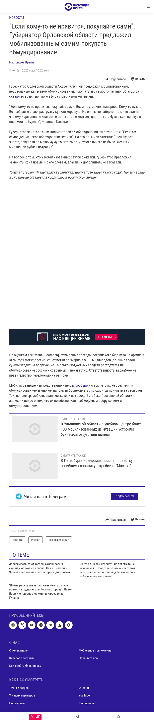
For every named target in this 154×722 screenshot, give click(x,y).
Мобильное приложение (95, 650)
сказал (14, 96)
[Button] (115, 79)
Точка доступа (19, 688)
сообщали (82, 385)
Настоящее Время (21, 62)
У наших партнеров (22, 695)
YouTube (84, 695)
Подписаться (125, 496)
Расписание (87, 703)
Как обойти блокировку (25, 666)
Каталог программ (21, 658)
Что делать (106, 337)
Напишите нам (88, 658)
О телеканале (18, 650)
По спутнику (17, 703)
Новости (16, 17)
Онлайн (84, 688)
